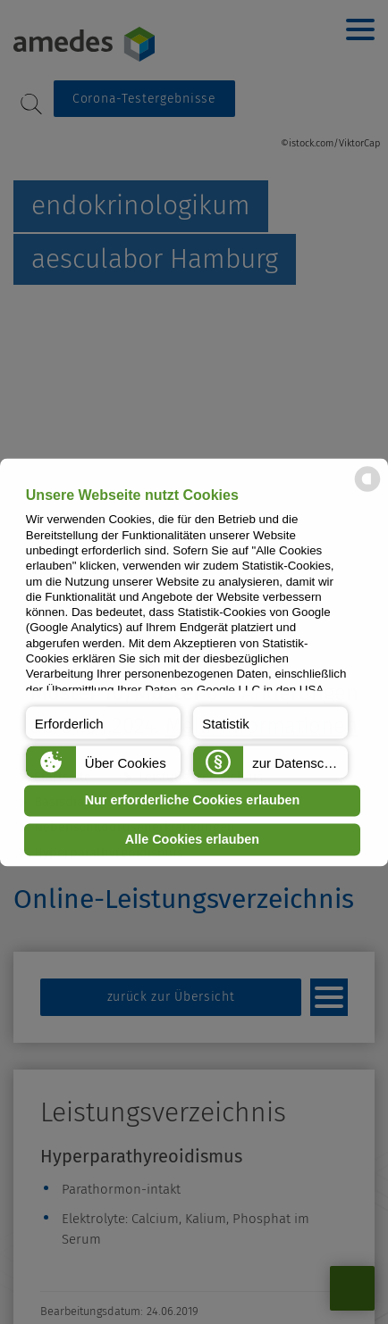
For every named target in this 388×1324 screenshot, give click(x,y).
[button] (103, 722)
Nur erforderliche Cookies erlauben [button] (192, 801)
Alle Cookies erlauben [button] (192, 839)
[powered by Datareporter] (367, 490)
